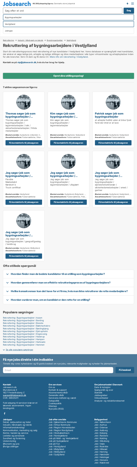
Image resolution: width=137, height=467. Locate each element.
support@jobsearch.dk (14, 395)
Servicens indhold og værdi (62, 398)
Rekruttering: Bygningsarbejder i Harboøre (24, 342)
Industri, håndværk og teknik (30, 40)
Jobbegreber (100, 395)
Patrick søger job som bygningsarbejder (109, 115)
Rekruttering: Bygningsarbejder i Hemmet (23, 344)
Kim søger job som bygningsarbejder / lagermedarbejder (62, 116)
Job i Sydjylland (56, 454)
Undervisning (9, 441)
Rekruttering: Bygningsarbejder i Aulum (22, 317)
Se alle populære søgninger (19, 349)
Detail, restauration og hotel (17, 422)
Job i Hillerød (100, 449)
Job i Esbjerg (100, 433)
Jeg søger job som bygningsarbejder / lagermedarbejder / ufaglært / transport (18, 177)
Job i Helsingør (101, 457)
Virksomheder (101, 398)
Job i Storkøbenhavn (59, 433)
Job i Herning (101, 452)
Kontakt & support (58, 390)
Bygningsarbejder (55, 40)
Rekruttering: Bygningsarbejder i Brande (23, 323)
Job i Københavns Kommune (63, 422)
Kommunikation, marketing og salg (20, 430)
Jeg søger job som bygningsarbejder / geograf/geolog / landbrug (22, 235)
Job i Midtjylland (57, 452)
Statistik (98, 392)
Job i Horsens (101, 460)
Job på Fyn (54, 443)
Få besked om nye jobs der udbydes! (127, 3)
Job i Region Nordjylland (61, 430)
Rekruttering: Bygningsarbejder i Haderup (24, 336)
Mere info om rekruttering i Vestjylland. (69, 57)
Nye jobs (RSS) (56, 408)
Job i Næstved (101, 462)
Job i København (102, 422)
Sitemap (53, 406)
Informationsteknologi (14, 427)
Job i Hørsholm (101, 454)
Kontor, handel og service (15, 433)
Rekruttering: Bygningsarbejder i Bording (23, 320)
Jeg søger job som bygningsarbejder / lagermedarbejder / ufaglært (63, 177)
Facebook (4, 413)
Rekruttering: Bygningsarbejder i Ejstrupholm (25, 331)
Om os (52, 387)
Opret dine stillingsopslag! (68, 75)
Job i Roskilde (101, 446)
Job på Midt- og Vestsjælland (63, 438)
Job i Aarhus (100, 424)
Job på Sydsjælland (58, 441)
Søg (129, 10)
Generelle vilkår (56, 395)
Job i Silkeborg (101, 441)
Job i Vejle (99, 443)
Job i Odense (101, 427)
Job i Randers (101, 435)
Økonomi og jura (11, 443)
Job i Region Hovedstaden (62, 427)
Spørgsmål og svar (103, 390)
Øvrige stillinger (11, 446)
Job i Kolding (100, 438)
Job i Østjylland (56, 449)
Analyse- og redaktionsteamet (109, 400)
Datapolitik (54, 400)
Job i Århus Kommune (59, 424)
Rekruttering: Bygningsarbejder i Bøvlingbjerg (26, 328)
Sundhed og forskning (14, 438)
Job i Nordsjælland (58, 435)
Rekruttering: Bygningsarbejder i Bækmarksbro (26, 325)
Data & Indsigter (102, 387)
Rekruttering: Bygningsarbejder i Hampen (23, 339)
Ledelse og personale (13, 435)
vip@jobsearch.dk (26, 62)
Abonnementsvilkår (58, 392)
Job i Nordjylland (57, 446)
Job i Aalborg (101, 430)
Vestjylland (71, 40)
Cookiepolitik (55, 403)
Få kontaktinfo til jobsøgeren (24, 143)
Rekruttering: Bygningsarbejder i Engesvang (25, 334)
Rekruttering (8, 40)
